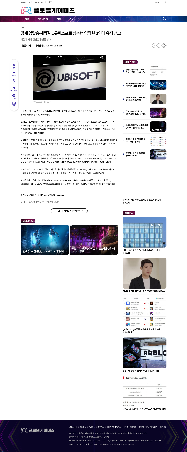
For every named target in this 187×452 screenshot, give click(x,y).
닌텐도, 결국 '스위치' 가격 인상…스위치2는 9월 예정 (135, 71)
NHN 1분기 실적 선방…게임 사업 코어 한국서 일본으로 (141, 251)
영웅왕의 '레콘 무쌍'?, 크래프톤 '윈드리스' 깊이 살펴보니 (142, 201)
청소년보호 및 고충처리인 (148, 427)
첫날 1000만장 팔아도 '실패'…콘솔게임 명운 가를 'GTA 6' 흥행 (135, 112)
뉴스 (27, 18)
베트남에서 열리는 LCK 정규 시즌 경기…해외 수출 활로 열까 (136, 84)
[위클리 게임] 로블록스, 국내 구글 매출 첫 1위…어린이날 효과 (142, 331)
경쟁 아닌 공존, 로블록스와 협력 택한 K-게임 (135, 154)
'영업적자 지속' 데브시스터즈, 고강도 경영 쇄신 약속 (136, 98)
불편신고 (163, 427)
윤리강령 (83, 427)
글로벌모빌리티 (40, 2)
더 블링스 (51, 2)
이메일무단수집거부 (114, 427)
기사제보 (92, 427)
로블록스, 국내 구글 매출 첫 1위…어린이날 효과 (135, 140)
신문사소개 (73, 427)
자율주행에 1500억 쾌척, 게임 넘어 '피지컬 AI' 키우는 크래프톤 (137, 126)
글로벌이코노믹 (26, 2)
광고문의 (101, 427)
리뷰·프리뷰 (43, 18)
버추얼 (72, 18)
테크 (59, 18)
